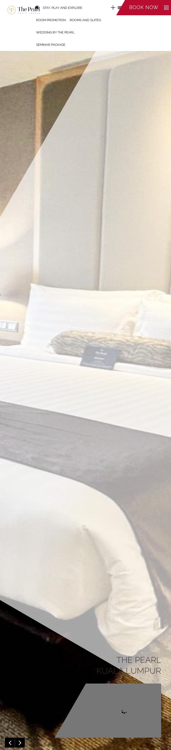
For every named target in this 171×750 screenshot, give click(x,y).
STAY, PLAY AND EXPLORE (62, 8)
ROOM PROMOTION (51, 20)
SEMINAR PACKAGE (50, 45)
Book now (143, 7)
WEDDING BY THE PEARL (55, 32)
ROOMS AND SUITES (85, 20)
